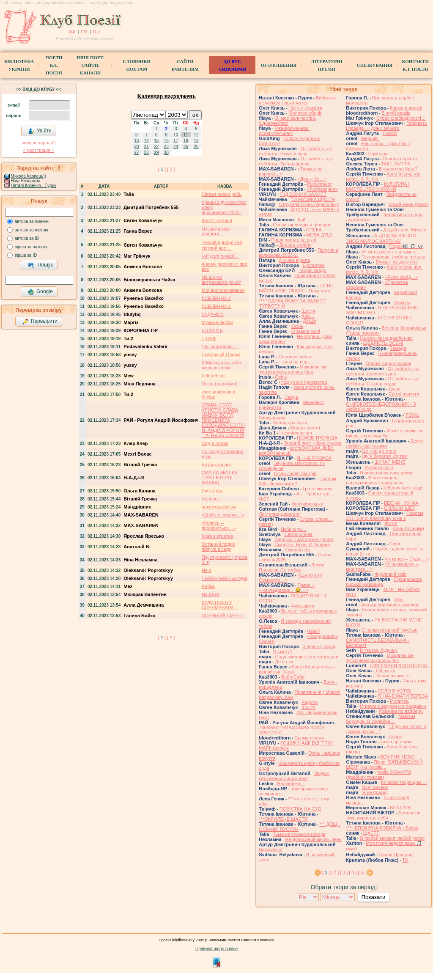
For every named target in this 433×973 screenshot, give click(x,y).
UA (72, 31)
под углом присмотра (304, 382)
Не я (206, 570)
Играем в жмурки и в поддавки (393, 706)
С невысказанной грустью (389, 629)
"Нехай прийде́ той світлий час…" (222, 245)
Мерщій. (370, 138)
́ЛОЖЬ (412, 415)
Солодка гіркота (400, 158)
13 (136, 140)
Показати (373, 897)
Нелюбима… (291, 783)
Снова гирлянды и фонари (301, 224)
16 (166, 140)
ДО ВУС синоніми (232, 65)
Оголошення (279, 65)
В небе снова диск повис (386, 472)
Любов (390, 133)
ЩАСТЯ (371, 833)
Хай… (308, 316)
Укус (398, 599)
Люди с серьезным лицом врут (294, 776)
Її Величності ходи (403, 487)
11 (186, 134)
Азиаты (402, 302)
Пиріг (395, 543)
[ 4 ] (352, 872)
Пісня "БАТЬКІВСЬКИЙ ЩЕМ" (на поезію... (384, 764)
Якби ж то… (294, 529)
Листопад (212, 490)
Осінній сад (297, 549)
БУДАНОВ (213, 314)
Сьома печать (309, 737)
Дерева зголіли (295, 244)
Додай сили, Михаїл (405, 229)
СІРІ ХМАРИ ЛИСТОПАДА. (399, 665)
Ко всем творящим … (404, 782)
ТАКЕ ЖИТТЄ (396, 163)
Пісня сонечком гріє (295, 473)
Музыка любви (217, 322)
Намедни (378, 153)
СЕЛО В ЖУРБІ (394, 690)
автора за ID (27, 238)
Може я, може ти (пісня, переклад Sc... (384, 433)
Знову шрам (272, 417)
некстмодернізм (219, 506)
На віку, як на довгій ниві (386, 338)
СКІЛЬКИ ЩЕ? (399, 508)
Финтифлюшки (307, 503)
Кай (302, 219)
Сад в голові (215, 443)
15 (156, 140)
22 (156, 146)
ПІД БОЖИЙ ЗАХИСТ (303, 194)
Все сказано (375, 787)
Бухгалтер (313, 265)
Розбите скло (379, 467)
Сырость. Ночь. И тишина (302, 544)
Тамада (398, 348)
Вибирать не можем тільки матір (297, 100)
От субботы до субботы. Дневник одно (382, 371)
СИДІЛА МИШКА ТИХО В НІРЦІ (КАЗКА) (220, 477)
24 (175, 146)
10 (175, 134)
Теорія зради (312, 270)
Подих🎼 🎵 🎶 (406, 246)
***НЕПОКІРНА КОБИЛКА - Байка (382, 827)
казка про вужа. (397, 741)
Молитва (399, 701)
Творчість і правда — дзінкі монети (386, 126)
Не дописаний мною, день (313, 839)
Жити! (390, 523)
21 (146, 146)
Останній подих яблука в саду (218, 546)
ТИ (405, 860)
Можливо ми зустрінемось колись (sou (292, 369)
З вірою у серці (319, 646)
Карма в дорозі (406, 107)
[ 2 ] (171, 169)
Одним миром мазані (388, 363)
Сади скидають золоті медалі (306, 656)
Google (40, 292)
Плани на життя (392, 675)
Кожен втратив (217, 536)
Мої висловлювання (223, 290)
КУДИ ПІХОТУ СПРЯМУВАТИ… (220, 605)
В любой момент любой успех (392, 838)
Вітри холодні (216, 464)
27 (136, 152)
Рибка (208, 586)
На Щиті (210, 594)
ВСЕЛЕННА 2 (216, 298)
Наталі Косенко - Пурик (33, 185)
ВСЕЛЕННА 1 (216, 306)
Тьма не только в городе (299, 834)
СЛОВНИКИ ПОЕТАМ (137, 65)
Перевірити (40, 321)
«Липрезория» (322, 189)
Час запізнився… (220, 346)
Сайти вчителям (185, 65)
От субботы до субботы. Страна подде (382, 381)
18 (186, 140)
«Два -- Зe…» (312, 178)
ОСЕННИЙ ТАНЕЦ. (223, 615)
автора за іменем (32, 221)
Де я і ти (284, 661)
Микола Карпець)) (28, 176)
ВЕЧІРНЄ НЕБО (397, 756)
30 (166, 152)
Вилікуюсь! (270, 849)
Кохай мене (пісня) (409, 204)
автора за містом (31, 230)
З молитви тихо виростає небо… (383, 815)
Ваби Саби (293, 676)
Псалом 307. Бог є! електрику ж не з (384, 516)
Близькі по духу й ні (396, 261)
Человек (210, 498)
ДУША (309, 321)
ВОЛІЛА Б (212, 330)
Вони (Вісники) (408, 528)
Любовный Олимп (221, 354)
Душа (394, 388)
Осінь (297, 326)
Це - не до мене (379, 451)
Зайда (291, 397)
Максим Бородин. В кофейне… (380, 719)
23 (166, 146)
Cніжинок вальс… (298, 356)
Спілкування (374, 65)
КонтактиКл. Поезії (415, 65)
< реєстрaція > (38, 150)
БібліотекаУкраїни (19, 65)
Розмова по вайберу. (400, 711)
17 (175, 140)
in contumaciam (296, 432)
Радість (309, 702)
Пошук (40, 265)
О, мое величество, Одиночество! (287, 120)
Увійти (40, 131)
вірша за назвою (31, 247)
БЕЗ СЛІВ (400, 807)
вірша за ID (26, 255)
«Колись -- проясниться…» (219, 525)
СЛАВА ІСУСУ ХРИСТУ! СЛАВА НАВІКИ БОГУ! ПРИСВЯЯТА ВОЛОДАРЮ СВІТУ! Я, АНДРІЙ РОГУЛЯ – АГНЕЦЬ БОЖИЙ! (223, 420)
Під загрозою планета (216, 231)
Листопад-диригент (279, 514)
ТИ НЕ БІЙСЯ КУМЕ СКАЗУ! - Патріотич (296, 288)
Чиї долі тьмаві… (220, 255)
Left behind (213, 375)
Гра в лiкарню (317, 488)
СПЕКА (314, 229)
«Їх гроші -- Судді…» (407, 558)
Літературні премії (326, 65)
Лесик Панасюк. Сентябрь (291, 567)
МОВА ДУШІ (319, 234)
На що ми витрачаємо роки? (221, 280)
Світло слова (298, 534)
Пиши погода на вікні (293, 239)
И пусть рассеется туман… (390, 251)
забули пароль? (38, 142)
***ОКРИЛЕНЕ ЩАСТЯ (283, 819)
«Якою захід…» (401, 277)
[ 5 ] (361, 872)
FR (84, 31)
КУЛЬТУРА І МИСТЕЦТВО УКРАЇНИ (377, 186)
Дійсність (385, 670)
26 (196, 146)
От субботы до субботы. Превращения (295, 161)
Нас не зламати (305, 107)
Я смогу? (282, 651)
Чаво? (313, 631)
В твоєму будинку (378, 650)
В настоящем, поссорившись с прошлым (374, 480)
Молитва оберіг (305, 112)
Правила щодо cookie (216, 948)
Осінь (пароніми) (220, 383)
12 (196, 134)
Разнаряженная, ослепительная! (284, 131)
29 (156, 152)
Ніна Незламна (26, 181)
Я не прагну (374, 792)
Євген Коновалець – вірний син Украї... (297, 669)
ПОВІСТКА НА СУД (300, 808)
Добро (395, 736)
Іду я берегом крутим (384, 456)
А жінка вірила (294, 260)
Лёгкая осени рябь (222, 194)
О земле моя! (306, 331)
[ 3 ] (344, 872)
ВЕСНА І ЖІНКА (401, 503)
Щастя (308, 310)
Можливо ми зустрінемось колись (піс (380, 658)
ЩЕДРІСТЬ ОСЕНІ (383, 343)
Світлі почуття (404, 393)
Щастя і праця (217, 220)
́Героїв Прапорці (396, 854)
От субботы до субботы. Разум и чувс (295, 151)
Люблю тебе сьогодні (224, 578)
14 (146, 140)
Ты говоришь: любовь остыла (393, 256)
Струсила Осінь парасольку (309, 204)
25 (186, 146)
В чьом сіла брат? (398, 168)
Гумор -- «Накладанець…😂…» (287, 588)
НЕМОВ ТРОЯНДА (317, 437)
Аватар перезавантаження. (390, 604)
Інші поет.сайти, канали (90, 65)
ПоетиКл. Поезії (53, 65)
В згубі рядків (395, 112)
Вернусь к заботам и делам (304, 539)
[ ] (162, 169)
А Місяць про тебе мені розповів (221, 365)
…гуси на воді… (296, 361)
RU (96, 31)
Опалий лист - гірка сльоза (312, 442)
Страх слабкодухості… (400, 118)
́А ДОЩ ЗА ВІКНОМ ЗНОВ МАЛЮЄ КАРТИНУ (381, 238)
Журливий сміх (390, 574)
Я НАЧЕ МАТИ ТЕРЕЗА (403, 695)
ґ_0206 (209, 338)
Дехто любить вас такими (384, 443)
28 (146, 152)
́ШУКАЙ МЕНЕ (390, 462)
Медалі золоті (305, 427)
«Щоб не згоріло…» (223, 514)
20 (136, 146)
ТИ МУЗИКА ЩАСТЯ (312, 199)
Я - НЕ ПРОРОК (314, 458)
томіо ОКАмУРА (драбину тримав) (378, 775)
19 (196, 140)
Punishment (319, 184)
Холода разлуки (290, 422)
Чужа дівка (302, 605)
